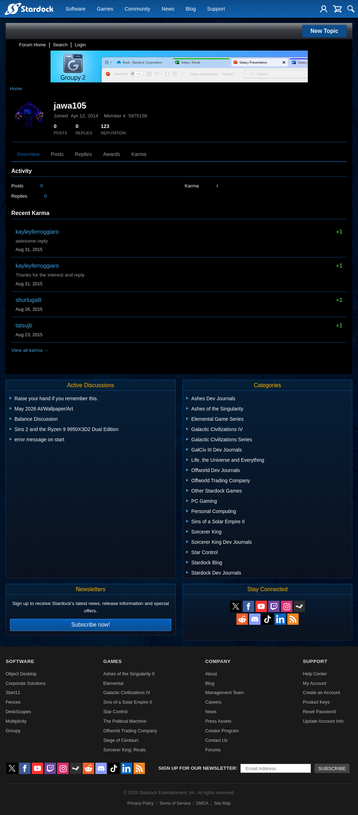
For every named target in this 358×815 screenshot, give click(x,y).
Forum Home (32, 44)
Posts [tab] (57, 154)
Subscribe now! (90, 625)
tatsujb (24, 325)
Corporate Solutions (26, 683)
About (211, 673)
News (168, 9)
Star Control (115, 711)
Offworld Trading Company (130, 730)
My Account (314, 683)
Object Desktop (21, 673)
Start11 (13, 692)
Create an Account (321, 692)
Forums (213, 749)
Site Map (222, 803)
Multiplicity (16, 721)
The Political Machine (124, 721)
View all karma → (30, 350)
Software (75, 9)
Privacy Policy (140, 803)
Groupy (13, 730)
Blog (191, 9)
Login (80, 44)
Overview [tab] (28, 154)
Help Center (315, 673)
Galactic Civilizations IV (126, 692)
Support (216, 9)
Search (60, 44)
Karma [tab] (138, 154)
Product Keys (316, 702)
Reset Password (319, 711)
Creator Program (222, 730)
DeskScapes (18, 711)
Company (218, 661)
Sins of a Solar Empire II (127, 702)
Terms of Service (174, 803)
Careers (213, 702)
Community (137, 9)
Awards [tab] (111, 154)
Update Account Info (323, 721)
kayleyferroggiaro (37, 232)
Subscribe (332, 768)
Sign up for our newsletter (197, 768)
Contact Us (216, 740)
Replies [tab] (83, 154)
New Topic (325, 31)
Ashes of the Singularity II (128, 673)
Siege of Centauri (120, 740)
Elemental (113, 683)
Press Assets (218, 721)
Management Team (224, 692)
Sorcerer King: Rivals (124, 749)
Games (105, 9)
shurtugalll (28, 300)
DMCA (202, 803)
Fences (13, 702)
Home (16, 88)
